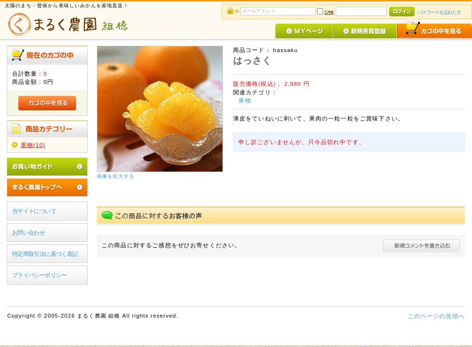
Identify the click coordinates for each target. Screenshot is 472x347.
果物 (244, 100)
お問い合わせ (28, 232)
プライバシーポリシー (39, 275)
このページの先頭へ (436, 316)
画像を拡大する (115, 176)
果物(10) (33, 145)
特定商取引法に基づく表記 (45, 254)
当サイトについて (34, 211)
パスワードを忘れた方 (439, 12)
